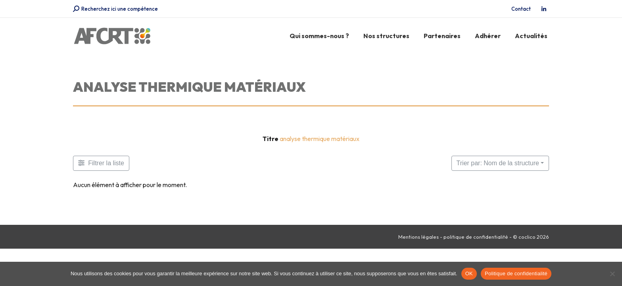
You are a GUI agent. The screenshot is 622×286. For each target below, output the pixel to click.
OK (469, 273)
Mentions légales (418, 237)
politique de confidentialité (475, 237)
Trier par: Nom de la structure (498, 163)
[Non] (612, 274)
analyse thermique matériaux (319, 139)
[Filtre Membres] (101, 163)
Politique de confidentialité (516, 273)
